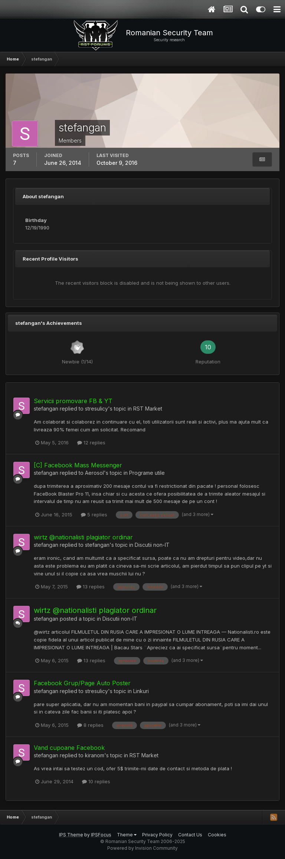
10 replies (96, 781)
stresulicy (96, 408)
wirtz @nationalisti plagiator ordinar (83, 537)
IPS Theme (71, 834)
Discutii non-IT (152, 545)
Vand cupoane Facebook (69, 747)
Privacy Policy (157, 834)
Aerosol (94, 473)
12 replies (91, 442)
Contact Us (190, 834)
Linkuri (141, 691)
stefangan (46, 408)
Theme (127, 834)
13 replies (90, 586)
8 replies (90, 725)
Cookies (217, 834)
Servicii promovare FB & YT (73, 401)
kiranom (94, 755)
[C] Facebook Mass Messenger (78, 465)
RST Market (147, 408)
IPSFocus (101, 834)
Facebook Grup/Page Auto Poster (82, 683)
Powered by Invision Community (142, 848)
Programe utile (147, 473)
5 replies (94, 514)
